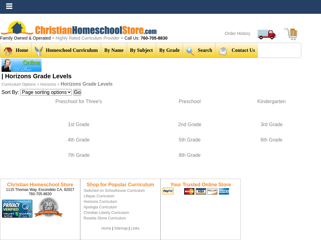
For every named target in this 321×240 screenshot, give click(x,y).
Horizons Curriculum (100, 201)
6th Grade (272, 139)
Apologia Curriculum (100, 207)
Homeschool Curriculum (66, 51)
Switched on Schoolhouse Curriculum (114, 190)
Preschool (189, 101)
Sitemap (121, 228)
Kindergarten (271, 101)
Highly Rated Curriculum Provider (88, 38)
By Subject (141, 50)
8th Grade (189, 155)
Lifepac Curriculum (99, 196)
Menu (315, 3)
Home (15, 51)
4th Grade (78, 139)
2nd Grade (189, 124)
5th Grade (189, 139)
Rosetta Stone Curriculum (105, 218)
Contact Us (237, 51)
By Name (114, 50)
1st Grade (78, 124)
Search (199, 51)
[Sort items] (46, 92)
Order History (237, 33)
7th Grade (78, 155)
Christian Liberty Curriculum (106, 213)
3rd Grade (271, 124)
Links (135, 228)
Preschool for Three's (78, 101)
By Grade (169, 50)
